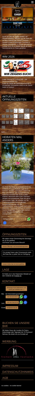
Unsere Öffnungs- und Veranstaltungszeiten (15, 246)
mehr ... (3, 132)
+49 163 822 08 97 (19, 219)
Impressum (10, 366)
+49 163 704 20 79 (12, 302)
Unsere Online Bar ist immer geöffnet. (13, 264)
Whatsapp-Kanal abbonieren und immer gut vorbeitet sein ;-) (16, 288)
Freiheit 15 (17, 276)
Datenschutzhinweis (17, 372)
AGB (5, 378)
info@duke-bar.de (12, 307)
